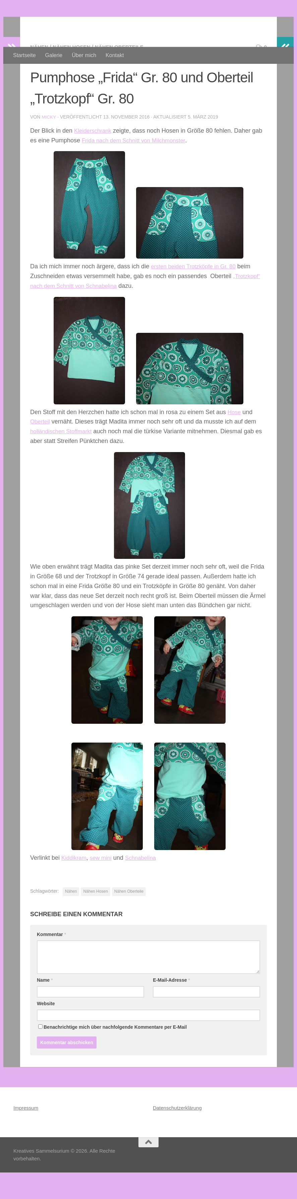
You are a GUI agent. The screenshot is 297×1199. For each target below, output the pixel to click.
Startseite (24, 55)
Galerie (54, 55)
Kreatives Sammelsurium (95, 23)
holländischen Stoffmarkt (63, 457)
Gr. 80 (233, 293)
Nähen (39, 74)
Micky (49, 143)
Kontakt (115, 55)
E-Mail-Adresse (171, 1006)
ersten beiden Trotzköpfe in (188, 293)
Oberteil (40, 448)
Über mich (84, 55)
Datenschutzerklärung (177, 1134)
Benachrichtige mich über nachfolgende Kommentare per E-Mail (112, 1053)
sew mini (103, 884)
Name (45, 1006)
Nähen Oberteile (123, 74)
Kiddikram (74, 884)
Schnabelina (145, 884)
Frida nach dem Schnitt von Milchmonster (137, 167)
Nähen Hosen (73, 74)
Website (46, 1030)
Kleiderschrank (94, 157)
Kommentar (51, 961)
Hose (235, 438)
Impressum (25, 1134)
